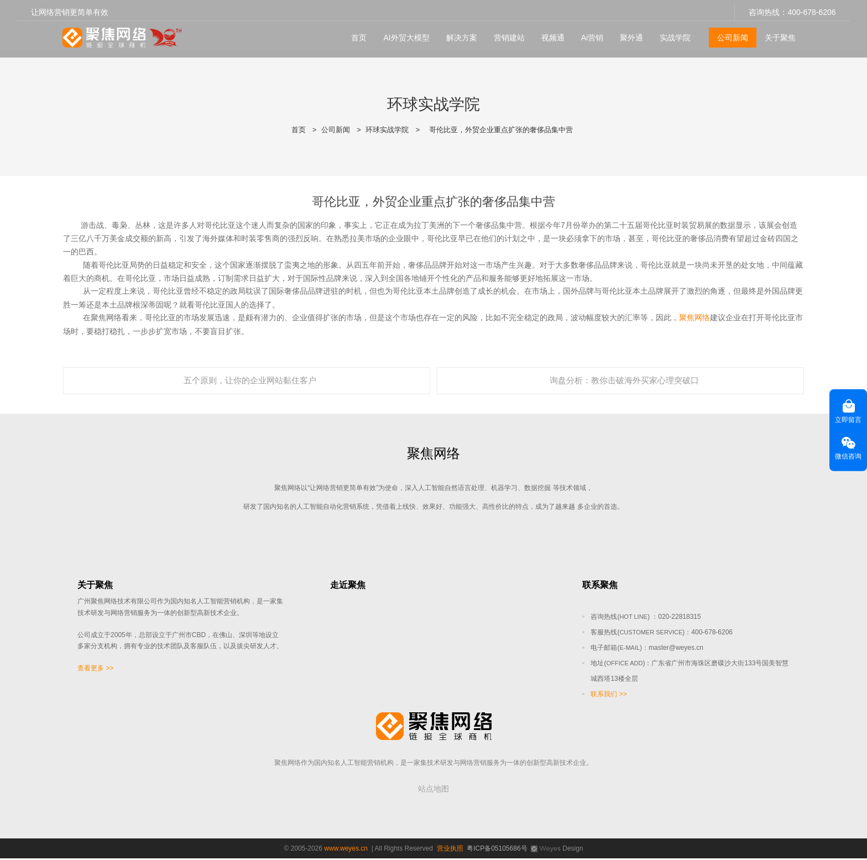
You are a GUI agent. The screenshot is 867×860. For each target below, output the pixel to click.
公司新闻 (728, 33)
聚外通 (627, 33)
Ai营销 (588, 33)
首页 (355, 33)
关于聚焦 (776, 33)
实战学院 (671, 33)
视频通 (548, 33)
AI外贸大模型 (402, 33)
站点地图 (433, 790)
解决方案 (457, 33)
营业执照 (450, 850)
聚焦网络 (694, 317)
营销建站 (504, 33)
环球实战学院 (387, 130)
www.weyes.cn (346, 850)
